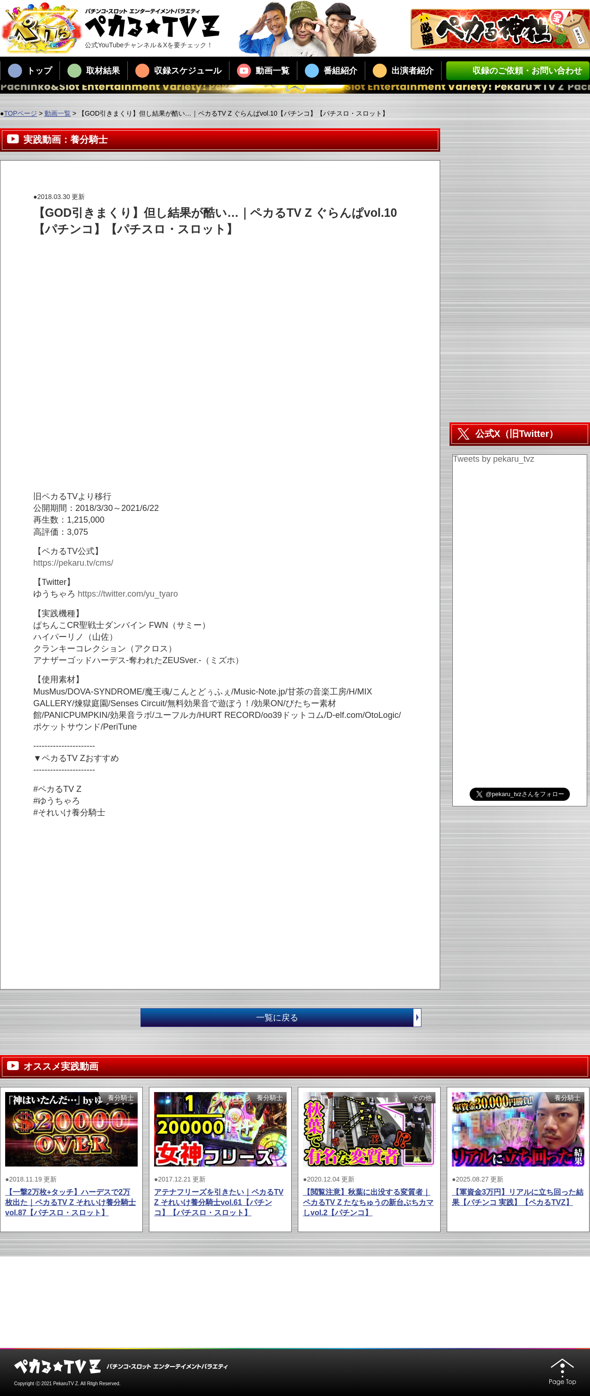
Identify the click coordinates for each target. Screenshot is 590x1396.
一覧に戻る (338, 1018)
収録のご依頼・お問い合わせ (518, 71)
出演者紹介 (403, 71)
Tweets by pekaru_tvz (493, 459)
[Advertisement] (203, 258)
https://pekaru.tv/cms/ (73, 563)
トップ (30, 71)
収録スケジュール (178, 71)
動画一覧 (263, 71)
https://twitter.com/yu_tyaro (128, 593)
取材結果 (93, 71)
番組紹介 (331, 71)
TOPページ (20, 113)
